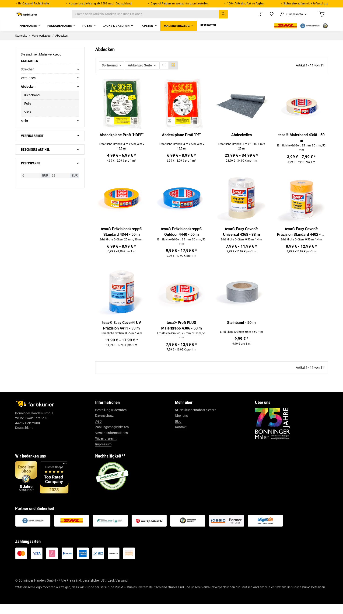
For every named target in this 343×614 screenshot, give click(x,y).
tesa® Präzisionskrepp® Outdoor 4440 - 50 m (181, 238)
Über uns (181, 426)
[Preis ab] (31, 181)
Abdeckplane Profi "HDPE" (122, 140)
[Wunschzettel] (267, 16)
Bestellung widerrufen (111, 420)
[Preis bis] (60, 181)
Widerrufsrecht (106, 449)
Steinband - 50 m (241, 331)
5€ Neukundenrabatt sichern (195, 420)
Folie (27, 109)
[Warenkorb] (321, 16)
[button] (291, 16)
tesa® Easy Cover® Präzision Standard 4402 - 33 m (301, 238)
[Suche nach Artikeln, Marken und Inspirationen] (155, 16)
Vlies (27, 117)
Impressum (103, 454)
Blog (178, 432)
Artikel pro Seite (140, 70)
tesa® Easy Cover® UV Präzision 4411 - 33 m (121, 334)
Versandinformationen (111, 443)
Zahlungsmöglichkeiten (112, 437)
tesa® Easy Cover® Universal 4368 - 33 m (241, 238)
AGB (98, 432)
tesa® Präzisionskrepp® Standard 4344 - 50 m (121, 238)
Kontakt (181, 437)
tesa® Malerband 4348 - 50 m (301, 143)
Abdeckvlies (241, 140)
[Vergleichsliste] (256, 16)
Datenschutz (104, 426)
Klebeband (32, 100)
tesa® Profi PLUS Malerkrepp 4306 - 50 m (181, 334)
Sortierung (110, 70)
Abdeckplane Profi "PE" (181, 140)
